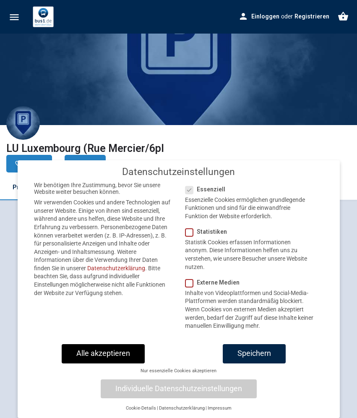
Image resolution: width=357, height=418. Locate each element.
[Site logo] (44, 16)
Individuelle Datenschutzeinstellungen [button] (178, 395)
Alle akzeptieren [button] (103, 359)
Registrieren (311, 16)
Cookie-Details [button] (141, 414)
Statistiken (208, 238)
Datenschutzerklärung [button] (182, 414)
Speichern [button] (254, 359)
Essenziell (208, 195)
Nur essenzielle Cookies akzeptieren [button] (178, 377)
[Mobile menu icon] (14, 17)
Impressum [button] (220, 414)
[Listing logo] (23, 123)
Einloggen (265, 16)
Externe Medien (215, 288)
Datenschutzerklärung (116, 274)
